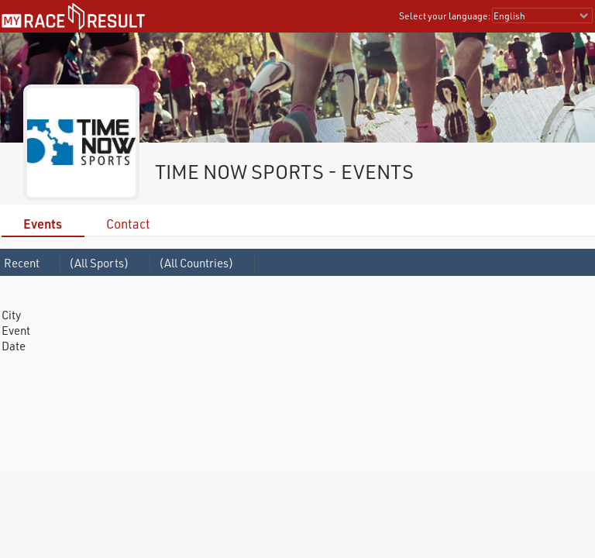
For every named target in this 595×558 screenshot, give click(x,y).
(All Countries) (196, 262)
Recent (22, 262)
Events (42, 223)
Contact (128, 223)
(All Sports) (99, 262)
